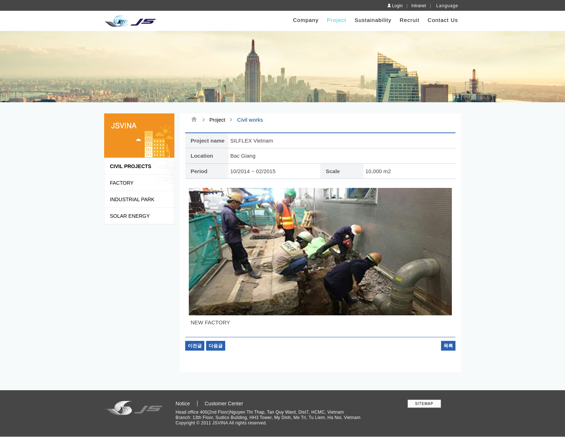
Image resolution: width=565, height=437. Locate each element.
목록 (448, 345)
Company (306, 20)
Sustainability (373, 20)
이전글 (195, 345)
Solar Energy (130, 216)
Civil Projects (130, 166)
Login (394, 5)
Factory (122, 183)
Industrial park (132, 199)
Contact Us (443, 20)
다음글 (216, 345)
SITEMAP (424, 404)
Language (447, 5)
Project (336, 20)
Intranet (418, 5)
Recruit (409, 20)
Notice (182, 403)
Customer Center (224, 403)
